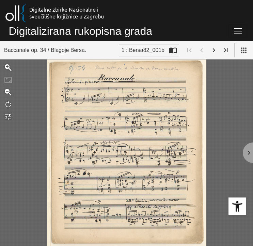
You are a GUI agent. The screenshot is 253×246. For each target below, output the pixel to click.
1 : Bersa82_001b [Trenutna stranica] (143, 50)
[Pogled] (244, 50)
